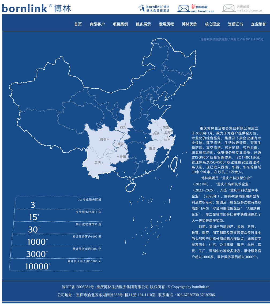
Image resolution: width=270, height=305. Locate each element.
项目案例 (120, 24)
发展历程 (166, 24)
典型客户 (97, 24)
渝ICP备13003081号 (78, 287)
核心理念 (212, 24)
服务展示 (143, 24)
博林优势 (189, 24)
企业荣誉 (258, 24)
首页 (78, 24)
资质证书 (235, 24)
